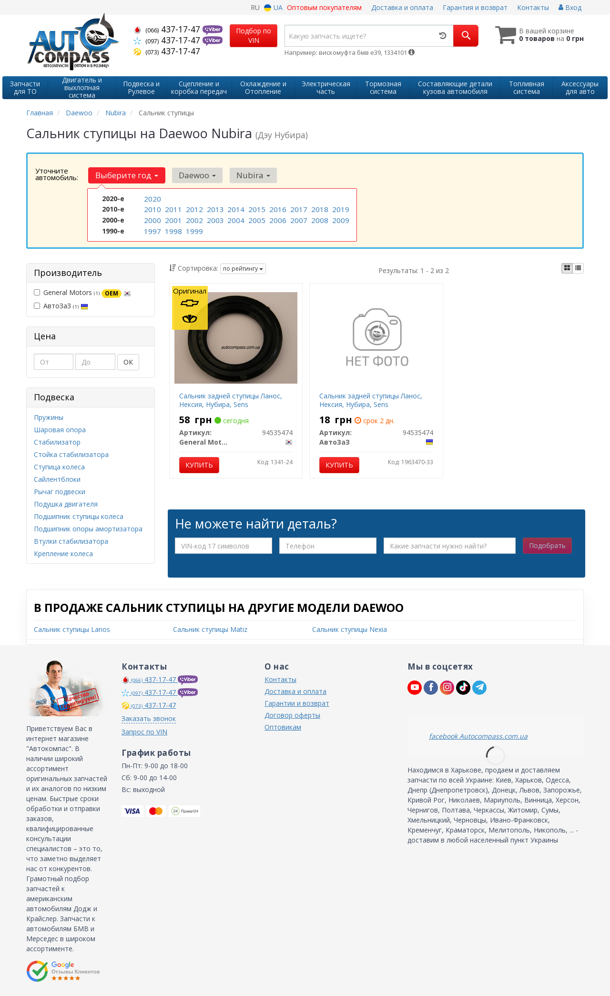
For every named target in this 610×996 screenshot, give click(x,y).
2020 (151, 198)
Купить (199, 464)
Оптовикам (282, 727)
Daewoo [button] (194, 175)
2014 (235, 208)
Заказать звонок (149, 718)
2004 (235, 218)
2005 (256, 218)
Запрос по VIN (144, 731)
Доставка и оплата (402, 7)
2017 (297, 208)
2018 (318, 208)
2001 (172, 218)
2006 (277, 218)
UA (273, 7)
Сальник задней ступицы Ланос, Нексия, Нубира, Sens (230, 400)
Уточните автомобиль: (56, 174)
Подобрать (547, 545)
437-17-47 (168, 29)
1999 (193, 228)
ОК (128, 361)
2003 (214, 218)
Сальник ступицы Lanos (72, 629)
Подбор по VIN (253, 35)
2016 (277, 208)
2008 (318, 218)
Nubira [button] (247, 175)
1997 (151, 228)
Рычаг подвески (59, 491)
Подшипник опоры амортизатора (88, 528)
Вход (570, 7)
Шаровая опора (60, 429)
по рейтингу (243, 268)
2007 (297, 218)
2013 (214, 208)
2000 (151, 218)
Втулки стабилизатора (71, 541)
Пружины (48, 417)
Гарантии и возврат (296, 703)
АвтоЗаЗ (61, 305)
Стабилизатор (57, 442)
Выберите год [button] (125, 175)
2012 (193, 208)
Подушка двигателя (66, 503)
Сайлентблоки (57, 479)
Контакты (533, 7)
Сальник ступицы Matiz (210, 629)
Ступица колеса (59, 466)
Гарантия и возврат (475, 7)
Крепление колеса (63, 553)
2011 (172, 208)
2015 (256, 208)
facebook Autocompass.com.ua (478, 736)
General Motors (82, 292)
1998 (172, 228)
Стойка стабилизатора (71, 454)
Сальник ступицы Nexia (349, 629)
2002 (193, 218)
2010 (151, 208)
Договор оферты (292, 715)
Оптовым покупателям (324, 7)
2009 (339, 218)
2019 (339, 208)
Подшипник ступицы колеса (78, 516)
